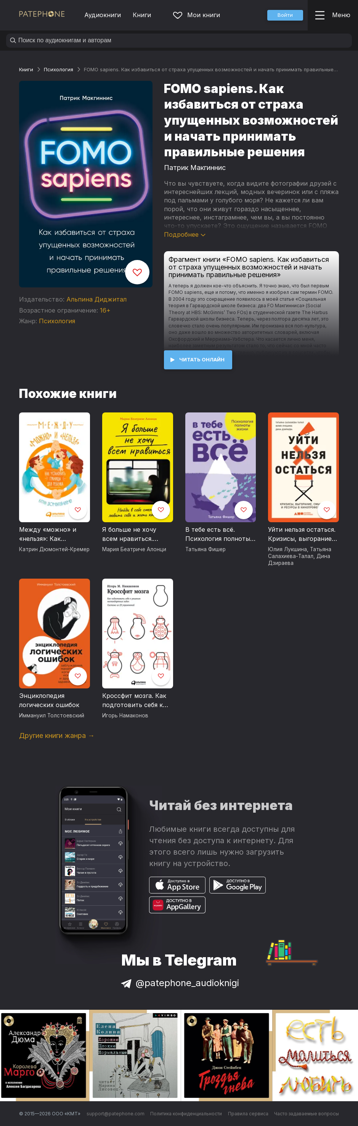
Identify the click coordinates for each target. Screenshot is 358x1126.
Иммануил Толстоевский (51, 715)
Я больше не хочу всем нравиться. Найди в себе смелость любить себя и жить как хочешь (136, 534)
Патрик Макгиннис (195, 168)
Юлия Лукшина (287, 549)
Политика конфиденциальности (186, 1113)
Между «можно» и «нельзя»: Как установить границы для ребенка (51, 534)
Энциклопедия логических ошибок (49, 700)
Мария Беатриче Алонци (134, 549)
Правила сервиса (248, 1113)
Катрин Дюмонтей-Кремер (54, 549)
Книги (142, 15)
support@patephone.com (115, 1113)
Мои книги (196, 15)
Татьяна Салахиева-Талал (299, 552)
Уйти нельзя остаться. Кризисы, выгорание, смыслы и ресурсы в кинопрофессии (302, 534)
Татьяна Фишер (205, 549)
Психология (58, 69)
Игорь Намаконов (125, 715)
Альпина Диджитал (96, 299)
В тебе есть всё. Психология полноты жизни (217, 534)
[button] (285, 15)
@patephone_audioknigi (179, 982)
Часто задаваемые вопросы (306, 1113)
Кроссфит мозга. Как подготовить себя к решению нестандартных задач (136, 700)
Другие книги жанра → (57, 735)
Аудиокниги (102, 15)
